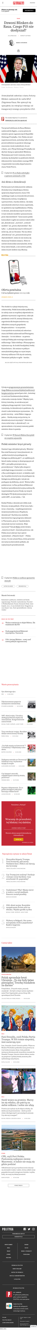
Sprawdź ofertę (7, 309)
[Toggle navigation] (3, 3)
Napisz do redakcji (17, 1284)
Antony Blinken (8, 598)
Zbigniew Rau (22, 598)
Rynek (8, 1266)
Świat (18, 18)
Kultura (8, 1270)
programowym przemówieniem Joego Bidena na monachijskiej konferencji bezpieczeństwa (18, 402)
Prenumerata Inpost (18, 1246)
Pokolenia (26, 1266)
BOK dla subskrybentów (17, 1288)
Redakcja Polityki (17, 1277)
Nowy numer (8, 1257)
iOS (14, 1304)
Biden (18, 539)
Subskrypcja (18, 1249)
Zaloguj (32, 2)
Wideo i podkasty (26, 1263)
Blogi (26, 1260)
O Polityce (17, 1291)
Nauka (26, 1257)
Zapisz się (18, 851)
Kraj (8, 1260)
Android (18, 1304)
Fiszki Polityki (17, 1316)
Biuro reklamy (17, 1281)
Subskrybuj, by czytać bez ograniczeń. (16, 120)
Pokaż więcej (19, 1197)
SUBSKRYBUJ (29, 10)
